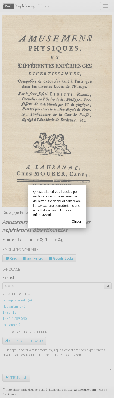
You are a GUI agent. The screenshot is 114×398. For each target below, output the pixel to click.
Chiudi (76, 221)
